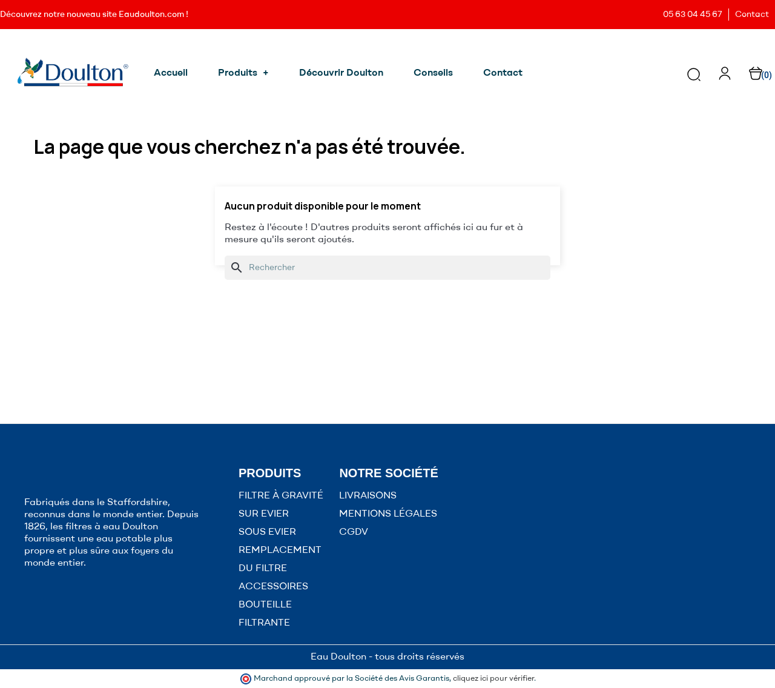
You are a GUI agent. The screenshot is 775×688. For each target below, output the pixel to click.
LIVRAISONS (368, 496)
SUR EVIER (264, 514)
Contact (752, 14)
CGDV (353, 532)
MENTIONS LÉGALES (388, 514)
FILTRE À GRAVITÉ (281, 496)
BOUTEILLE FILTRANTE (265, 614)
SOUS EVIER (267, 532)
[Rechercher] (387, 268)
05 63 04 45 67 (692, 14)
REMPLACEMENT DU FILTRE (280, 560)
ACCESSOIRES (273, 587)
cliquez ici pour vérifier (493, 679)
